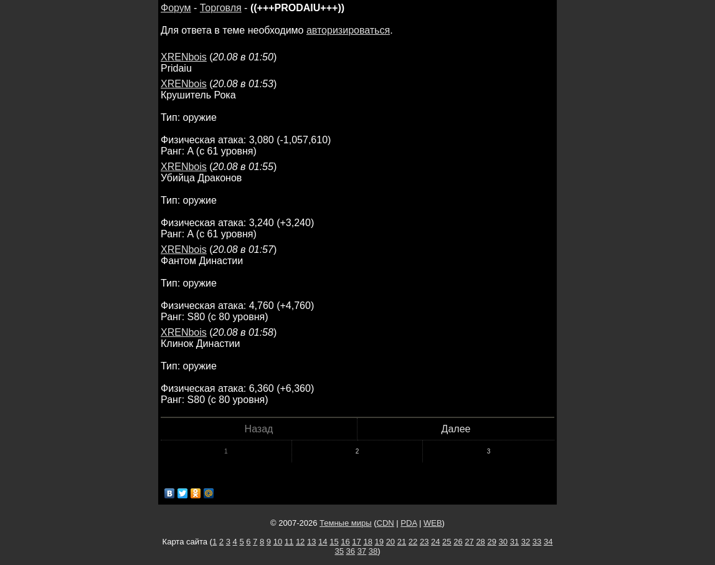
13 (311, 541)
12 (300, 541)
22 (413, 541)
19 (379, 541)
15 (333, 541)
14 (322, 541)
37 (362, 551)
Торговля (221, 7)
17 (356, 541)
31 (514, 541)
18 (367, 541)
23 (424, 541)
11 (289, 541)
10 (277, 541)
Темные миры (346, 523)
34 (548, 541)
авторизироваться (348, 30)
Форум (176, 7)
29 (491, 541)
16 (345, 541)
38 (373, 551)
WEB (433, 523)
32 (525, 541)
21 (401, 541)
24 (435, 541)
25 (446, 541)
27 (469, 541)
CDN (385, 523)
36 (350, 551)
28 (480, 541)
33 (537, 541)
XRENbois (184, 57)
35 (338, 551)
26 (457, 541)
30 (503, 541)
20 (390, 541)
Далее (456, 429)
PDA (408, 523)
